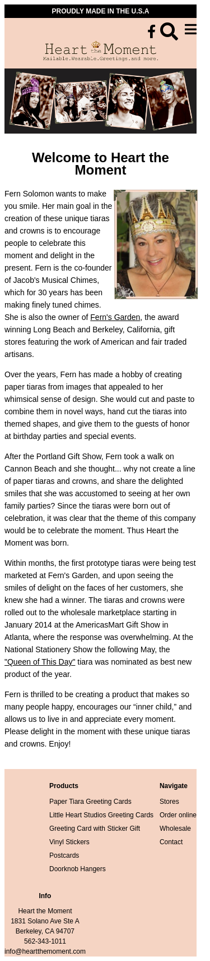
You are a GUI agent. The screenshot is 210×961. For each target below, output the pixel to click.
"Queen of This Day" (39, 661)
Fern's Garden (115, 317)
